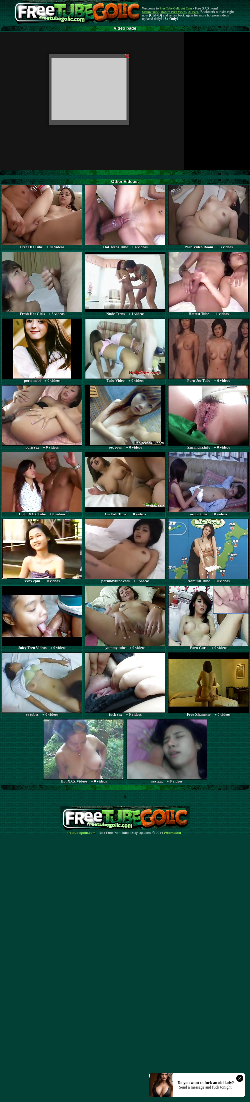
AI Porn (193, 12)
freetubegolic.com (82, 833)
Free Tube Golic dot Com (176, 8)
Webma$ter (173, 833)
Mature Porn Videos (173, 12)
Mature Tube (150, 12)
